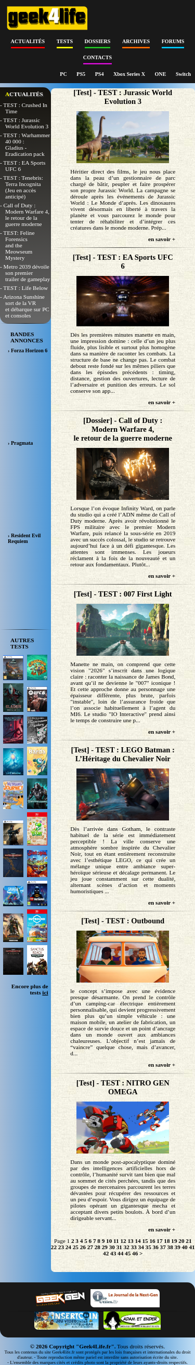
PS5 (81, 74)
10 (109, 1241)
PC (64, 74)
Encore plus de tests (29, 989)
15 (145, 1241)
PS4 (100, 74)
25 (76, 1247)
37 (163, 1247)
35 (148, 1247)
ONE (161, 74)
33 (134, 1247)
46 (135, 1253)
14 (137, 1241)
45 (128, 1253)
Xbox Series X (130, 74)
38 (170, 1247)
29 (105, 1247)
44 (120, 1253)
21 (188, 1241)
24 (68, 1247)
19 (174, 1241)
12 (123, 1241)
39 (177, 1247)
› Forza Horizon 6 (27, 350)
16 (152, 1241)
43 (113, 1253)
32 (126, 1247)
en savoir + (161, 239)
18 (167, 1241)
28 (97, 1247)
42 (106, 1253)
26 (83, 1247)
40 (185, 1247)
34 (141, 1247)
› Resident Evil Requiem (24, 538)
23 (61, 1247)
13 (130, 1241)
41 (192, 1247)
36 (156, 1247)
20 (181, 1241)
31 (119, 1247)
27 (90, 1247)
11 (116, 1241)
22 (54, 1247)
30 (112, 1247)
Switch (183, 74)
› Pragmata (20, 443)
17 (159, 1241)
